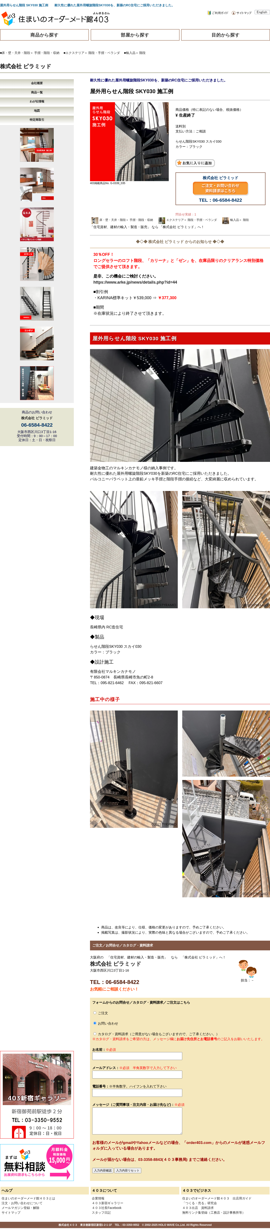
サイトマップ (11, 1212)
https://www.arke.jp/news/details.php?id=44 (135, 282)
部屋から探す (135, 34)
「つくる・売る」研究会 (199, 1203)
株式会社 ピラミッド (25, 66)
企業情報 (98, 1198)
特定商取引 (37, 119)
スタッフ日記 (101, 1212)
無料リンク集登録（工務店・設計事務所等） (213, 1212)
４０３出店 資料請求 (198, 1208)
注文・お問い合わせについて (22, 1203)
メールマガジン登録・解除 (20, 1208)
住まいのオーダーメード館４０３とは (28, 1198)
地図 (37, 110)
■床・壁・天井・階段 (15, 53)
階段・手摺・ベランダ (104, 53)
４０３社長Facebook (106, 1208)
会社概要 (37, 83)
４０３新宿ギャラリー (107, 1203)
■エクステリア (74, 53)
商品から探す (44, 34)
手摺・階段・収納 (46, 53)
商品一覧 (37, 92)
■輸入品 (129, 53)
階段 (142, 53)
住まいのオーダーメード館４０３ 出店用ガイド (217, 1198)
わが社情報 (37, 101)
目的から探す (226, 34)
